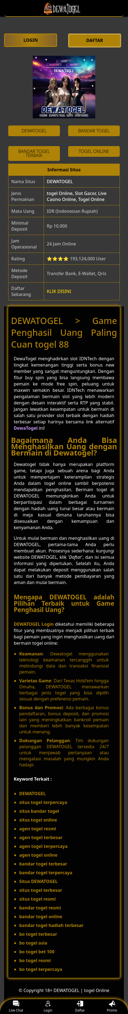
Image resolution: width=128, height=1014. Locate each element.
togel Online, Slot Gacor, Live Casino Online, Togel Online (76, 196)
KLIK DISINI (59, 291)
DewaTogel (26, 428)
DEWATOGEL (60, 181)
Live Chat (16, 1007)
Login (48, 1007)
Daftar (80, 1007)
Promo (112, 1007)
